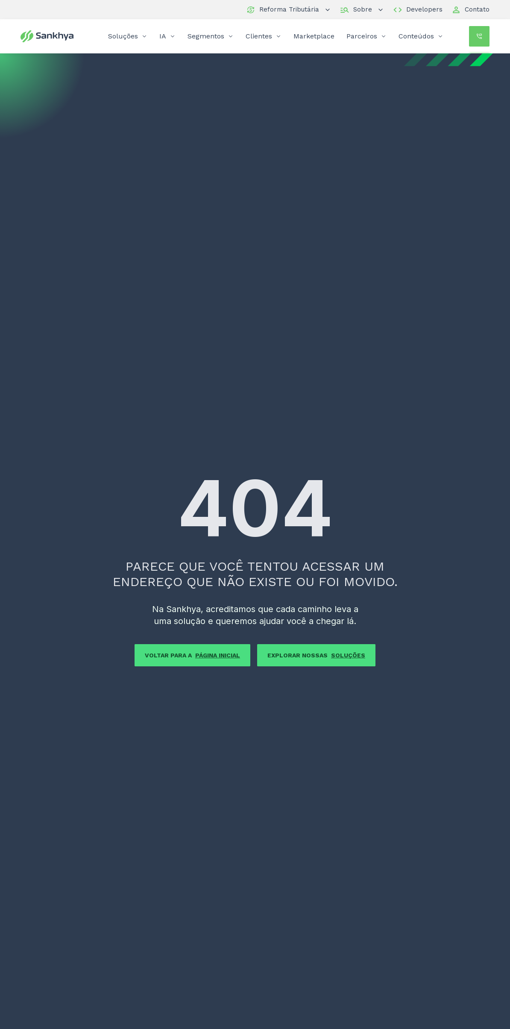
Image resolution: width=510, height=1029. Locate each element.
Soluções (127, 36)
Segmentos (211, 36)
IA (167, 36)
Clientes (263, 36)
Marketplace (313, 36)
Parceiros (366, 36)
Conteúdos (421, 36)
